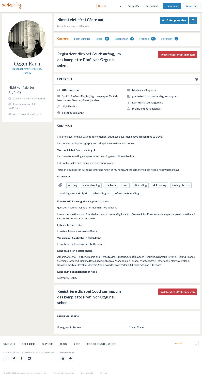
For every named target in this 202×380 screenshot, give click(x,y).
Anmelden (192, 5)
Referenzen (124, 39)
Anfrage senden (174, 20)
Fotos (102, 39)
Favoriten (169, 39)
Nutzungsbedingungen (63, 373)
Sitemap (103, 373)
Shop (76, 344)
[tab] (63, 39)
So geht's (133, 5)
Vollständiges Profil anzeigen (177, 54)
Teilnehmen (172, 5)
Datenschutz (87, 373)
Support (48, 344)
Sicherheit (152, 5)
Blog (63, 344)
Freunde (147, 39)
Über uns (63, 38)
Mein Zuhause (82, 38)
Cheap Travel (136, 327)
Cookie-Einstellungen (102, 344)
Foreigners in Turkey (69, 327)
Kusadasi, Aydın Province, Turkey (27, 70)
